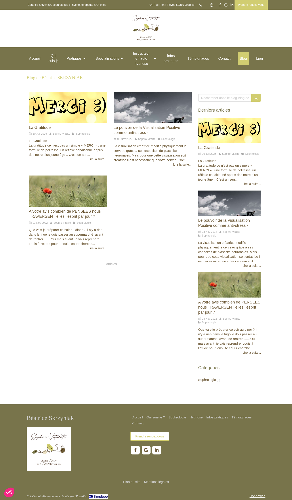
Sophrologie (207, 380)
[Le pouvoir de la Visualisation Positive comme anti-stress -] (153, 107)
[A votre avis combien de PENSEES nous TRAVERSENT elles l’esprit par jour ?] (68, 191)
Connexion (257, 496)
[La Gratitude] (68, 107)
